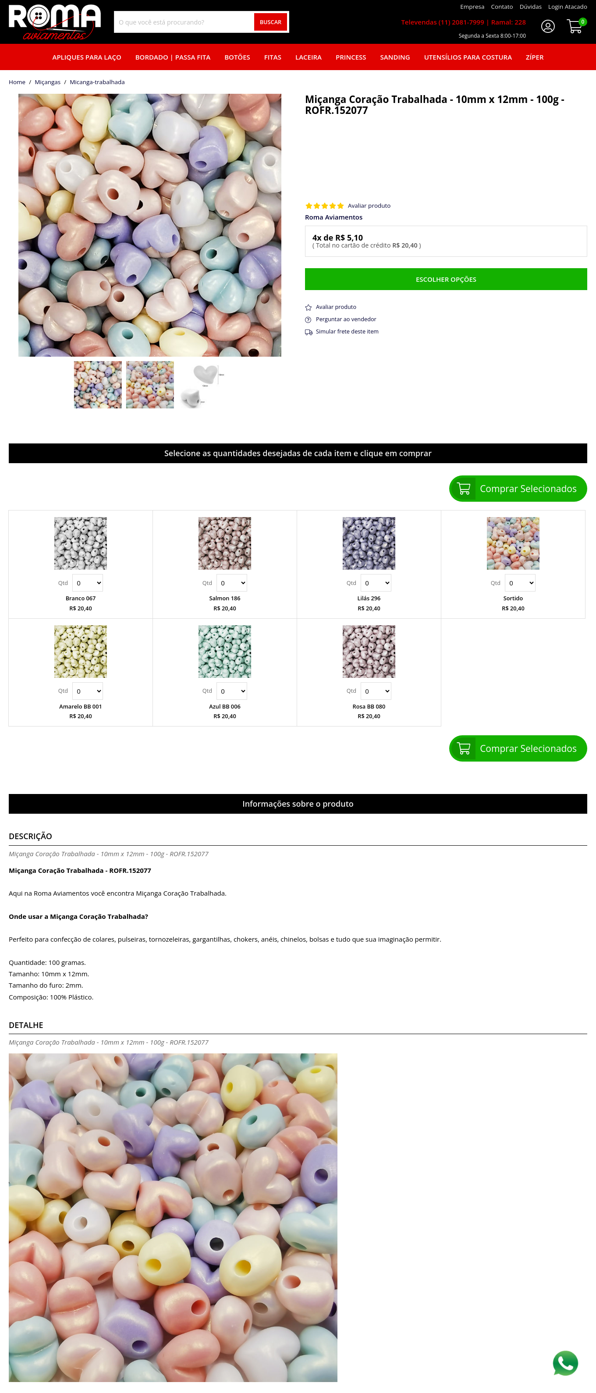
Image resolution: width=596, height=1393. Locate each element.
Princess (351, 57)
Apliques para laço (86, 57)
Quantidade (87, 583)
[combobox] (201, 22)
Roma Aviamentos (333, 217)
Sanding (395, 57)
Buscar (271, 22)
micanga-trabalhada (97, 82)
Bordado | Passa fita (172, 57)
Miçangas (47, 82)
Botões (237, 57)
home (17, 82)
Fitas (272, 57)
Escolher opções (446, 279)
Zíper (534, 57)
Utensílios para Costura (468, 57)
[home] (55, 21)
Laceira (308, 57)
